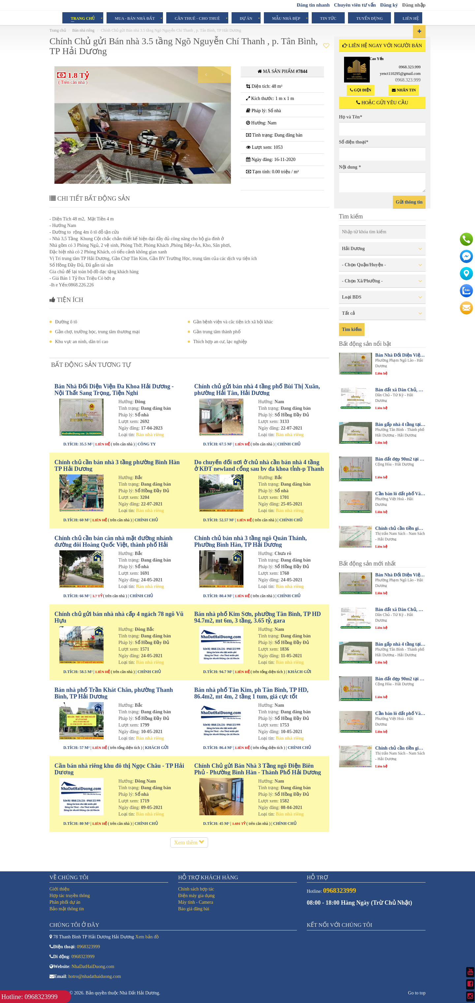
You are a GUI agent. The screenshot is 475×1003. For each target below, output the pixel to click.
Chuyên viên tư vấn (355, 5)
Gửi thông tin (409, 202)
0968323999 (88, 946)
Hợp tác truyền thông (69, 895)
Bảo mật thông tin (66, 908)
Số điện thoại (353, 142)
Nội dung (350, 167)
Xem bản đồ (147, 936)
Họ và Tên (350, 116)
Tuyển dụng (369, 18)
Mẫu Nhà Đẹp (286, 18)
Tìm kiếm (352, 329)
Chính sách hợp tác (196, 889)
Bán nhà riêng (83, 30)
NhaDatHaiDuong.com (93, 966)
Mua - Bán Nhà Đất (135, 18)
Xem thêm (189, 847)
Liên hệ (410, 18)
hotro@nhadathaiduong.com (94, 976)
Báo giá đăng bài (193, 908)
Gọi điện (360, 90)
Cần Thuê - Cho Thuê (197, 18)
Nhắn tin (404, 90)
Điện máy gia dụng (196, 895)
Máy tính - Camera (195, 902)
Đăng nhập (414, 5)
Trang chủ (83, 18)
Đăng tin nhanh (313, 5)
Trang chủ (57, 30)
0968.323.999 (410, 67)
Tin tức (328, 18)
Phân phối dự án (64, 902)
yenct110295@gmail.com (400, 73)
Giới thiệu (59, 889)
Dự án (246, 18)
